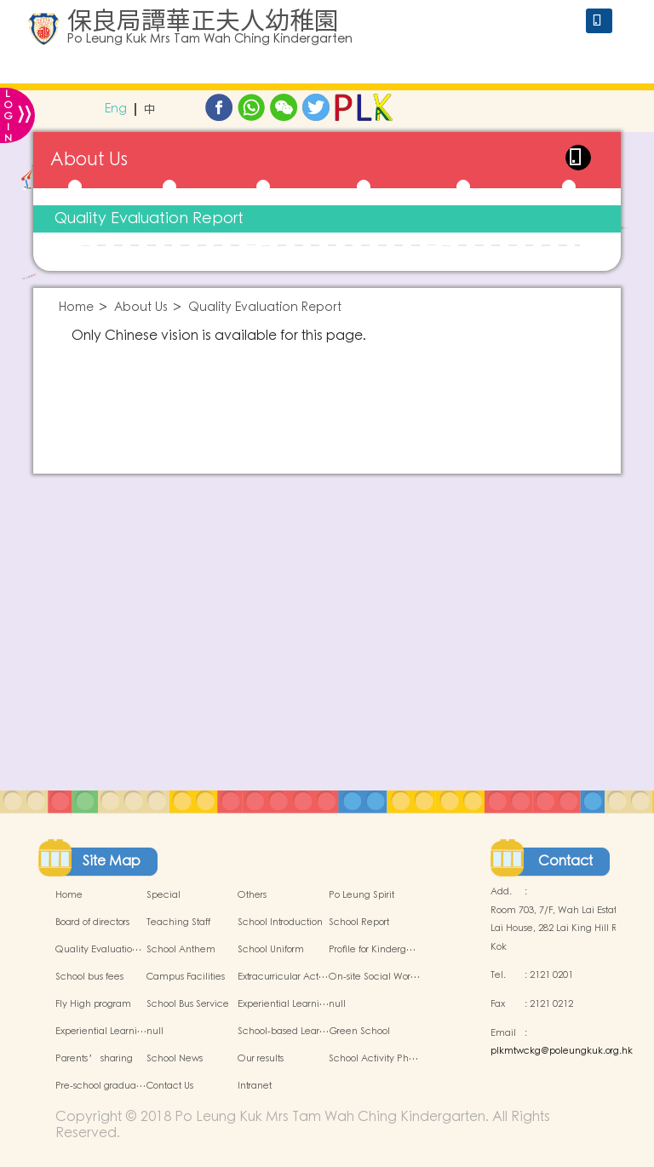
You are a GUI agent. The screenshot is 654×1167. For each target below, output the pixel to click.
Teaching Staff (178, 922)
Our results (261, 1059)
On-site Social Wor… (374, 977)
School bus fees (89, 977)
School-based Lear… (283, 1031)
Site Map (112, 861)
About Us (141, 308)
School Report (359, 922)
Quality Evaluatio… (98, 950)
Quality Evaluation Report (149, 218)
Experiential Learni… (283, 1004)
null (337, 1004)
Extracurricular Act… (283, 977)
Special (163, 895)
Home (76, 308)
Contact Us (169, 1086)
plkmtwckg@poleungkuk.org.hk (561, 1051)
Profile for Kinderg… (372, 950)
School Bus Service (187, 1004)
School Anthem (180, 950)
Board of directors (92, 922)
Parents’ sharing (94, 1059)
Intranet (255, 1086)
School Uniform (271, 950)
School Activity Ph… (373, 1059)
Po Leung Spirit (361, 895)
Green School (359, 1031)
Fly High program (93, 1004)
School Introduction (280, 922)
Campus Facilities (185, 977)
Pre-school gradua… (100, 1086)
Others (252, 895)
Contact (565, 861)
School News (174, 1059)
